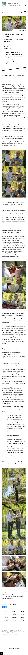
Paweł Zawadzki (14, 631)
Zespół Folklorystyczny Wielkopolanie (10, 634)
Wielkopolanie (15, 632)
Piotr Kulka (21, 631)
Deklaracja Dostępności (14, 648)
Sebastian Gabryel (6, 632)
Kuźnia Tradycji (17, 630)
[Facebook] (3, 607)
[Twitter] (6, 607)
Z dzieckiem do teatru (14, 594)
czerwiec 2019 (5, 630)
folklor (11, 630)
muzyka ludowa (6, 631)
